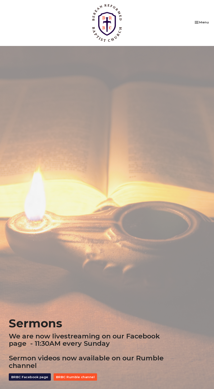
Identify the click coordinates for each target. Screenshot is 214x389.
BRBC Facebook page (29, 377)
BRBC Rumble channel (75, 377)
